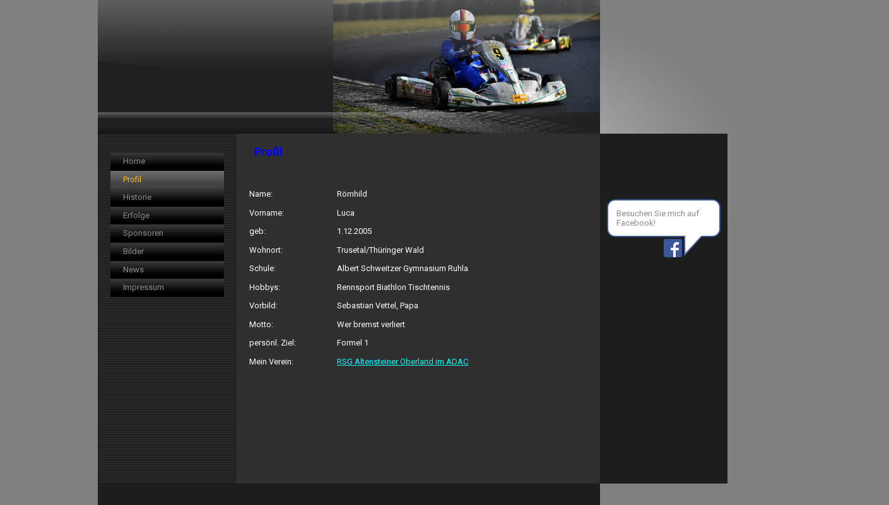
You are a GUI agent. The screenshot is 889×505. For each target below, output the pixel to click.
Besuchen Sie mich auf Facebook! (657, 218)
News (133, 269)
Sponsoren (143, 233)
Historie (137, 197)
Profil (132, 179)
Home (134, 161)
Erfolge (136, 215)
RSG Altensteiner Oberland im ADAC (402, 361)
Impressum (143, 287)
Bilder (133, 251)
